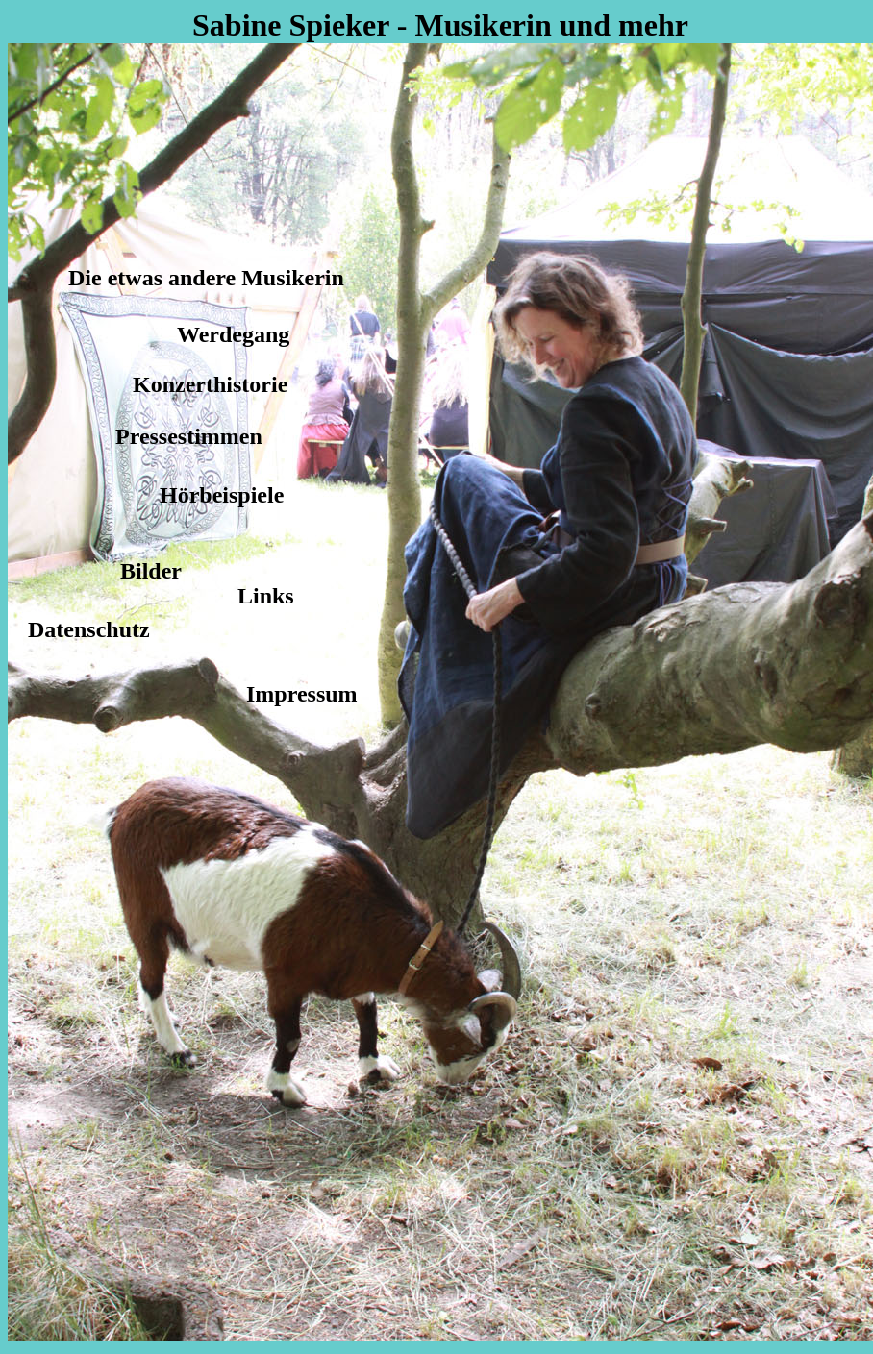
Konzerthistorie (210, 384)
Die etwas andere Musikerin (206, 277)
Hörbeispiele (222, 494)
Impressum (302, 693)
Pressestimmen (188, 436)
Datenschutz (89, 629)
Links (265, 595)
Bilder (151, 570)
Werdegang (233, 334)
